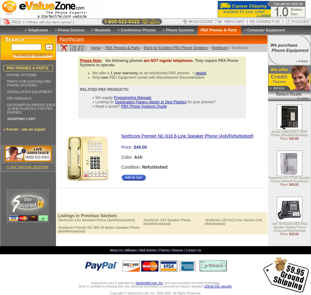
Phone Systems (180, 30)
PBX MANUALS (19, 98)
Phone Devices (71, 30)
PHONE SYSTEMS (22, 75)
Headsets (102, 30)
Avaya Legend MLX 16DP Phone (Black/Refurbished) (289, 133)
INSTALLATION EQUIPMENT (29, 92)
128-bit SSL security (217, 286)
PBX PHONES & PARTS (28, 68)
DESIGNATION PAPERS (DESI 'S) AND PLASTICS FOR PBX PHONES (31, 108)
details (201, 73)
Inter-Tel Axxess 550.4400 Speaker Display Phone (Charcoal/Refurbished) (289, 227)
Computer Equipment (266, 30)
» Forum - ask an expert (24, 129)
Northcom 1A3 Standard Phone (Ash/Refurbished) (96, 220)
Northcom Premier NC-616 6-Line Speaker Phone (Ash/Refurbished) (187, 135)
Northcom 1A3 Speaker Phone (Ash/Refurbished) (167, 222)
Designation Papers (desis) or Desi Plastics (151, 102)
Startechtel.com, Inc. (149, 283)
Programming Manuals (132, 98)
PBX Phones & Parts (122, 48)
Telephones (38, 30)
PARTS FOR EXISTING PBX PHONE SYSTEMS (29, 83)
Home (96, 48)
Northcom (220, 48)
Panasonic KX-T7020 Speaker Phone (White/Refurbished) (289, 179)
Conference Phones (138, 30)
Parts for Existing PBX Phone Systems (175, 48)
